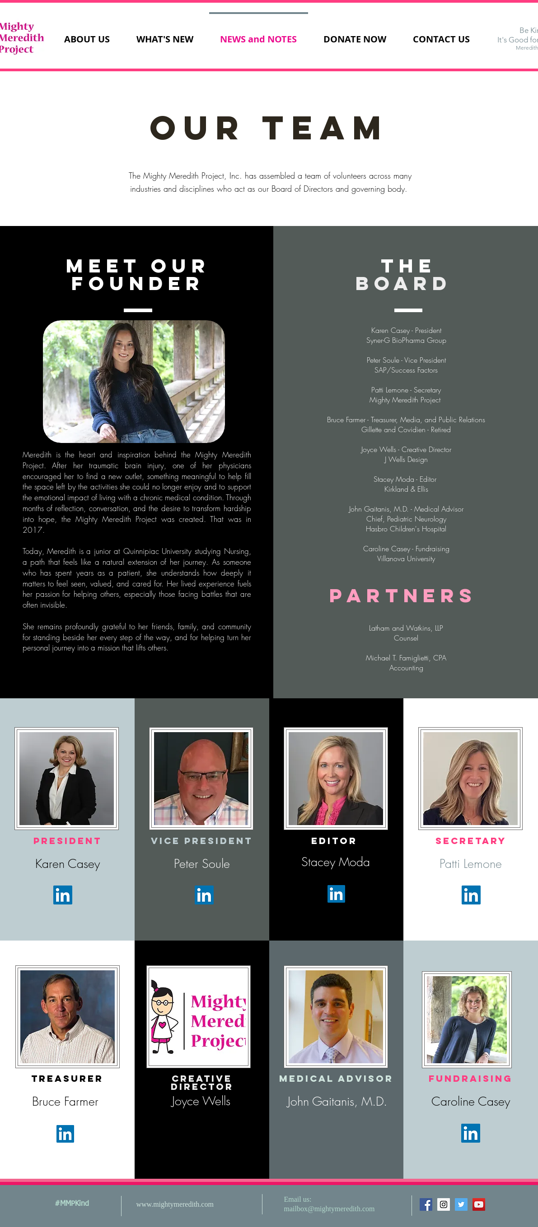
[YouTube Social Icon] (479, 1204)
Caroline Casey (470, 1101)
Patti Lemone (471, 864)
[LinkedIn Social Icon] (62, 895)
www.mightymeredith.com (175, 1204)
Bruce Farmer (65, 1101)
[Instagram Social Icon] (443, 1204)
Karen (51, 864)
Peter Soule (202, 864)
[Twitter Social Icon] (461, 1204)
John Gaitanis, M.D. (337, 1101)
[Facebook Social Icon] (426, 1204)
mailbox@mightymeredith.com (329, 1209)
